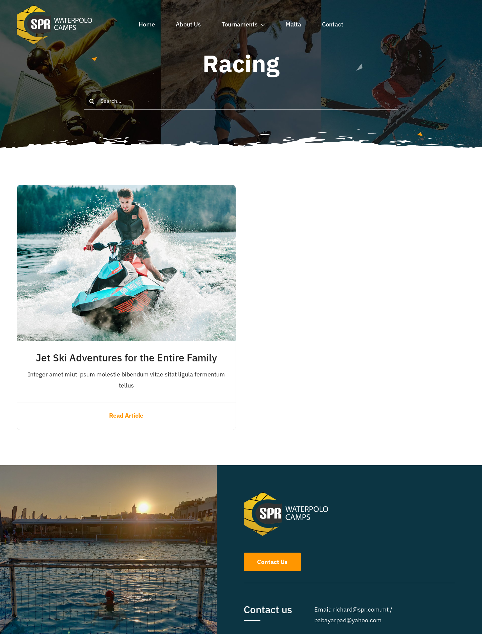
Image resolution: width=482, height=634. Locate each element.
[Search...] (241, 101)
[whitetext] (54, 8)
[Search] (92, 101)
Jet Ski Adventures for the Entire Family (126, 357)
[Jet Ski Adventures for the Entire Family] (126, 190)
